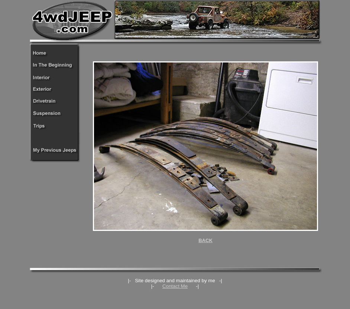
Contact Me (175, 286)
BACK (205, 240)
